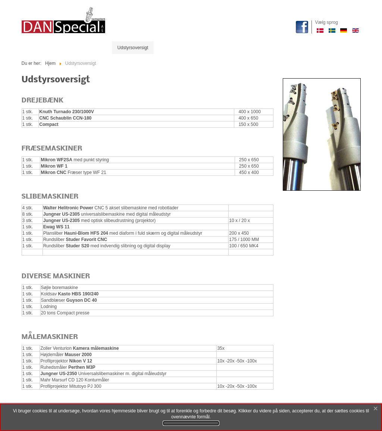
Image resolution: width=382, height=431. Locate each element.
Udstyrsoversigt (133, 47)
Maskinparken (62, 47)
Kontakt (214, 47)
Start (32, 47)
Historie (167, 47)
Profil (191, 47)
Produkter (96, 47)
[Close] (375, 409)
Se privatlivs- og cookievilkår (191, 423)
